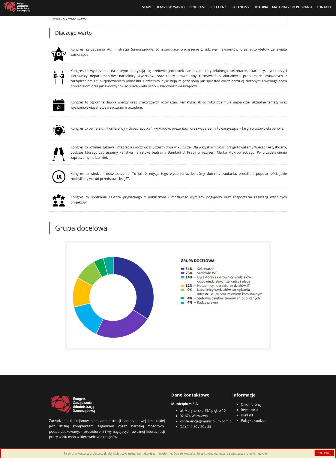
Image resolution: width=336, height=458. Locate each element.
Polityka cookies (253, 420)
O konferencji (251, 404)
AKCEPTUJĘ (324, 453)
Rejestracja (249, 409)
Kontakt (247, 415)
